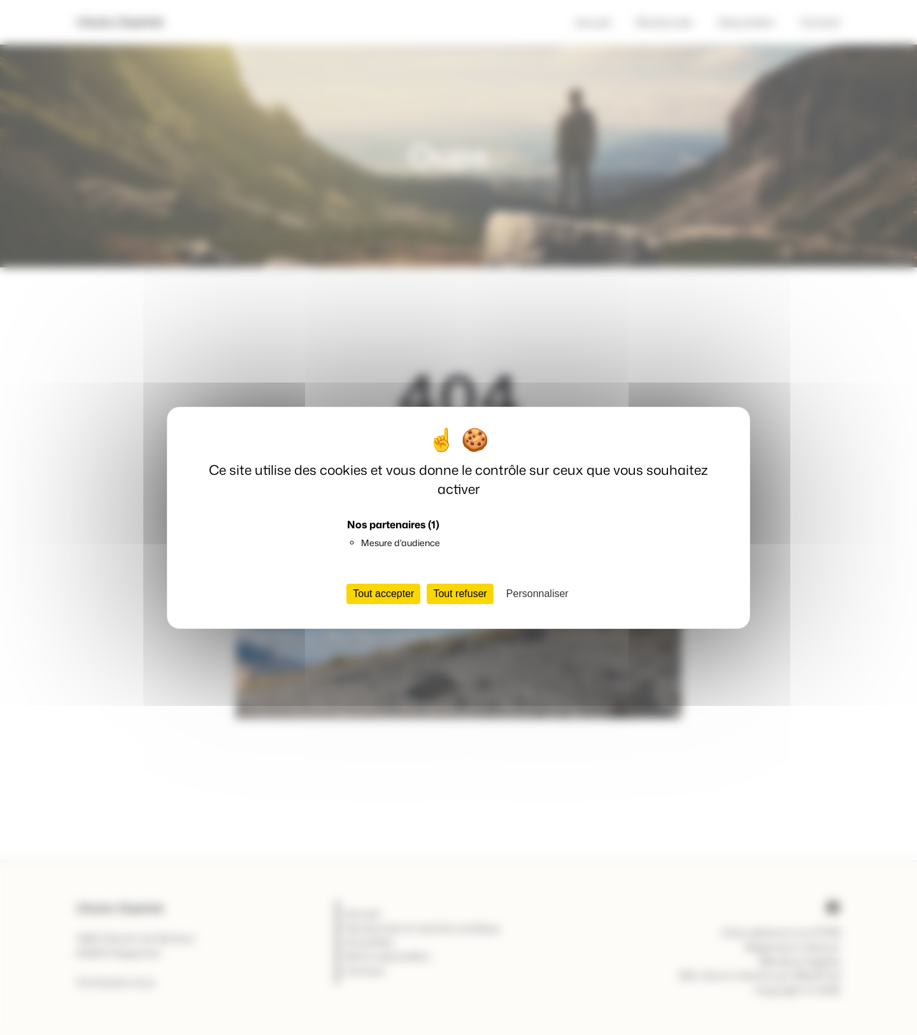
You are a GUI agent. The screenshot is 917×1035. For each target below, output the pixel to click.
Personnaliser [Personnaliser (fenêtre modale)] (537, 593)
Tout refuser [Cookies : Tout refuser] (460, 593)
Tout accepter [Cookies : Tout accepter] (383, 593)
